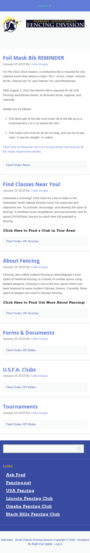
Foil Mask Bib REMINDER (33, 57)
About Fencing (21, 260)
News (26, 165)
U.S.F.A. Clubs (19, 369)
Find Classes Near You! (31, 184)
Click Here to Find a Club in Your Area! (39, 230)
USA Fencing (20, 490)
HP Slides (29, 350)
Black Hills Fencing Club (33, 514)
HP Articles (31, 241)
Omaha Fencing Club (29, 506)
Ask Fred (15, 475)
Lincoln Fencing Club (29, 498)
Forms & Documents (29, 332)
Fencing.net (18, 483)
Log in (58, 544)
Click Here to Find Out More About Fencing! (44, 302)
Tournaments (20, 406)
